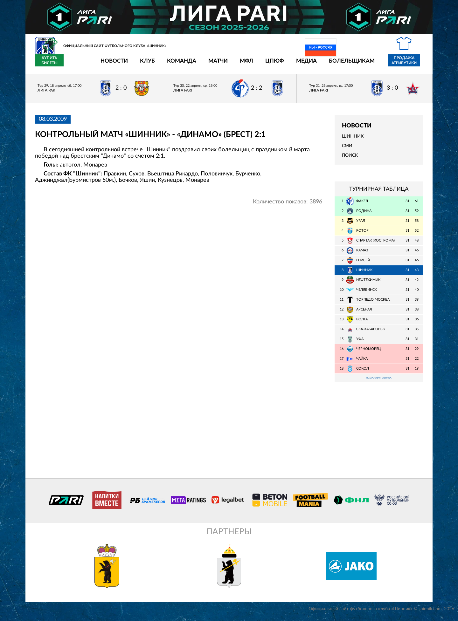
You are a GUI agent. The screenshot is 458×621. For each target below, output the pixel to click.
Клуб (110, 64)
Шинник (353, 140)
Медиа (269, 64)
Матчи (181, 64)
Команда (144, 64)
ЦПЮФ (237, 64)
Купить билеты (409, 64)
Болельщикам (314, 64)
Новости (77, 64)
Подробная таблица (379, 382)
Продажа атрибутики (366, 64)
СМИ (347, 149)
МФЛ (209, 64)
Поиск (350, 159)
